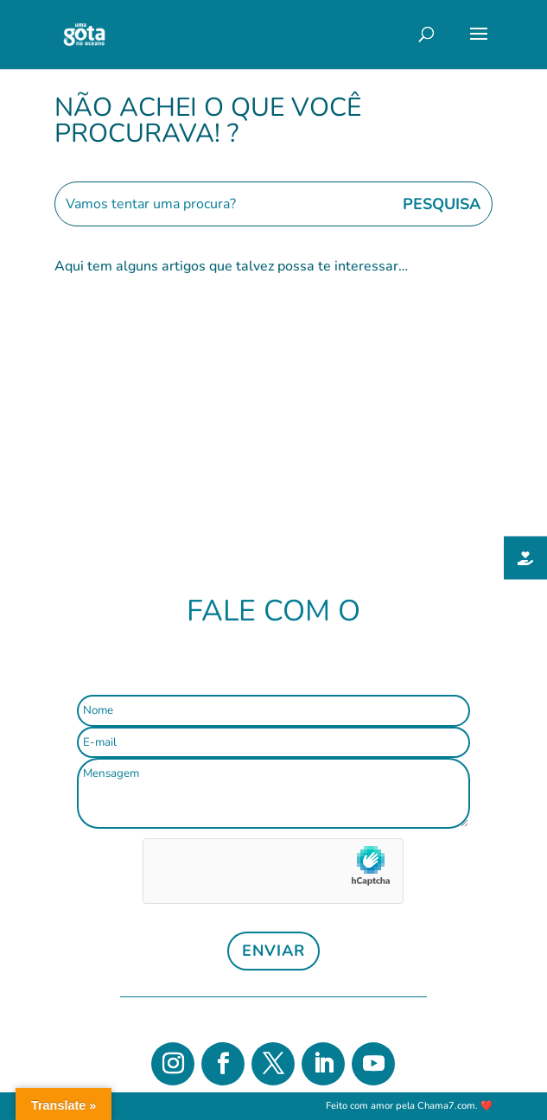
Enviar (273, 950)
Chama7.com (446, 1105)
